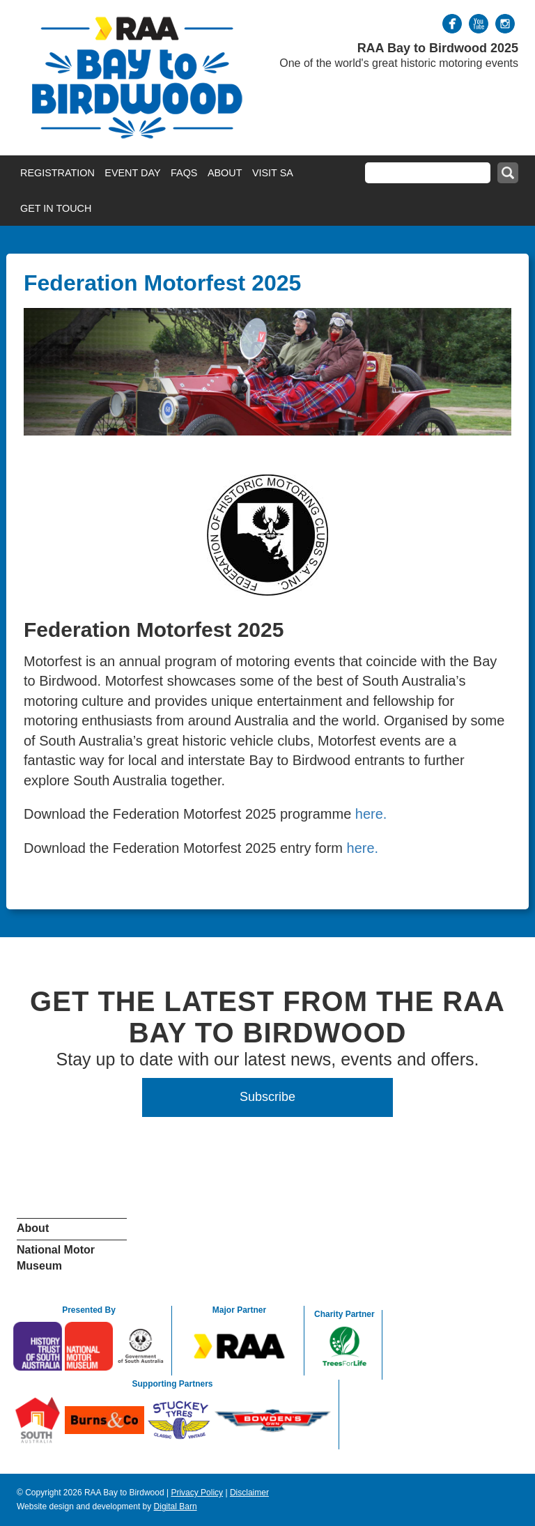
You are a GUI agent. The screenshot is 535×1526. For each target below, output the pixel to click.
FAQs (184, 172)
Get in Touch (55, 208)
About (225, 172)
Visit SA (272, 172)
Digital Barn (175, 1506)
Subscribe (267, 1097)
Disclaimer (249, 1492)
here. (371, 814)
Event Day (132, 172)
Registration (57, 172)
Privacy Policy (197, 1492)
